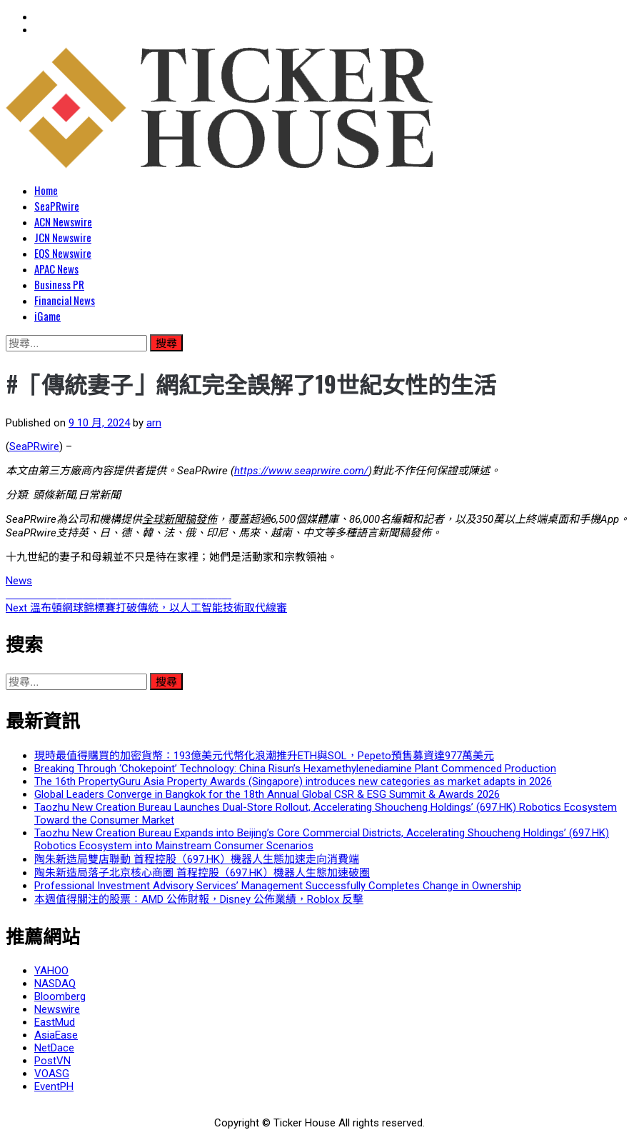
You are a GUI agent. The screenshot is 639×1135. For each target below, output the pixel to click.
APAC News (56, 268)
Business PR (59, 284)
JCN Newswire (62, 237)
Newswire (57, 1009)
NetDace (54, 1047)
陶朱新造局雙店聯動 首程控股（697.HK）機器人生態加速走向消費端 (196, 859)
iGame (47, 316)
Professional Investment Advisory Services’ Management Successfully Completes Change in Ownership (277, 885)
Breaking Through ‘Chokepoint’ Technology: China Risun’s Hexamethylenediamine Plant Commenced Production (295, 768)
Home (46, 190)
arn (153, 422)
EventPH (54, 1086)
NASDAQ (55, 983)
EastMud (54, 1022)
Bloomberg (60, 996)
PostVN (52, 1060)
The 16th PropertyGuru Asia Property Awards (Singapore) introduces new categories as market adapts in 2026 (293, 781)
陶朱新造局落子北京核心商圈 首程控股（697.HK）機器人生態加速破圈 (202, 872)
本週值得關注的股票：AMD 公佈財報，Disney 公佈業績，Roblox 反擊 (198, 899)
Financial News (64, 300)
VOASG (51, 1073)
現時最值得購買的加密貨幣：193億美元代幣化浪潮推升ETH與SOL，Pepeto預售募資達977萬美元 (264, 755)
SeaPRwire (56, 206)
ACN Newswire (63, 221)
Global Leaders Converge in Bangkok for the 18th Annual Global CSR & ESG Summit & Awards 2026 (267, 794)
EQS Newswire (62, 253)
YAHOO (51, 970)
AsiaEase (56, 1035)
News (19, 580)
